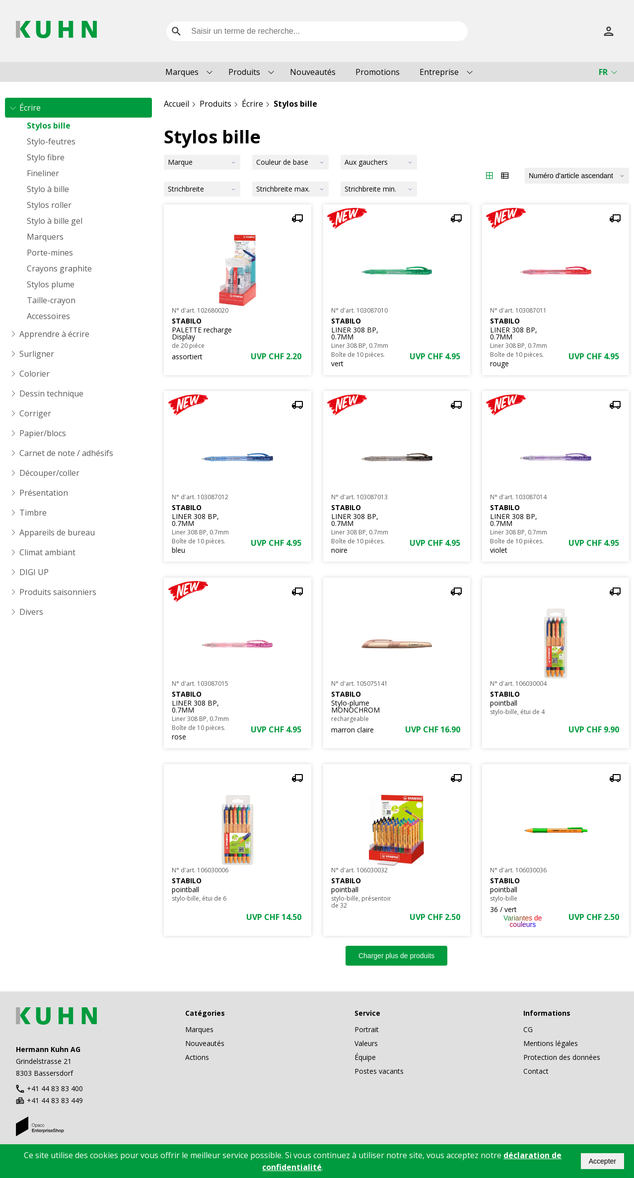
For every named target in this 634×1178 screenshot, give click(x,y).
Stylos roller (49, 204)
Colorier (34, 373)
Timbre (33, 512)
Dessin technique (51, 393)
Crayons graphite (59, 268)
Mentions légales (550, 1043)
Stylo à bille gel (54, 220)
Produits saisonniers (57, 592)
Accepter (602, 1161)
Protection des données (561, 1057)
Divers (31, 611)
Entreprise (439, 71)
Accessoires (48, 316)
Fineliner (43, 173)
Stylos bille (48, 125)
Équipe (365, 1057)
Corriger (35, 413)
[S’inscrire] (608, 31)
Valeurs (366, 1043)
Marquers (45, 236)
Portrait (366, 1029)
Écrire (30, 107)
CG (528, 1029)
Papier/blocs (42, 433)
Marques (182, 71)
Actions (197, 1057)
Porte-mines (50, 252)
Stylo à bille (48, 189)
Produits (244, 71)
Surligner (36, 353)
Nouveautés (313, 71)
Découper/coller (49, 472)
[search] (176, 31)
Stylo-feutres (51, 141)
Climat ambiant (47, 552)
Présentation (43, 492)
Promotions (377, 71)
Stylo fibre (46, 157)
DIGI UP (34, 572)
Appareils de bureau (57, 532)
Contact (536, 1071)
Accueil (176, 103)
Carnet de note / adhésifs (66, 453)
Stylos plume (50, 284)
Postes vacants (379, 1071)
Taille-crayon (51, 300)
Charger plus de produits (396, 956)
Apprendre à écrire (54, 333)
